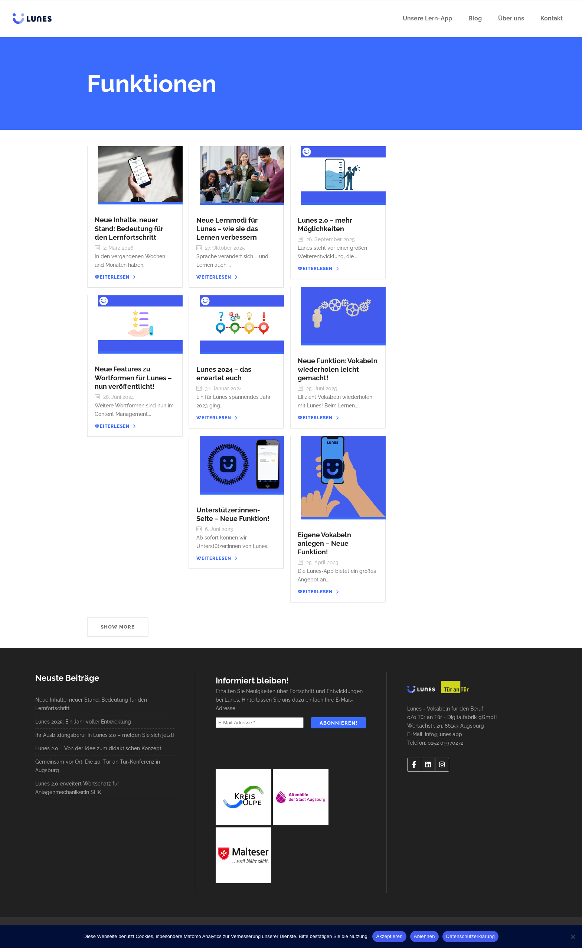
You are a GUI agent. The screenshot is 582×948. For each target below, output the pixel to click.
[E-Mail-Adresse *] (260, 722)
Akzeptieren (389, 936)
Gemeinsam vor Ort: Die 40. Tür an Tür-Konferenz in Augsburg (97, 766)
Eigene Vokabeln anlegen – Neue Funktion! (324, 543)
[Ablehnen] (572, 936)
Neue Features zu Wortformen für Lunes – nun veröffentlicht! (133, 377)
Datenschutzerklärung (470, 936)
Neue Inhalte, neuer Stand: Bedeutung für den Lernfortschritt (129, 228)
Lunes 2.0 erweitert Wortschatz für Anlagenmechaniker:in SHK (77, 788)
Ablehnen (424, 936)
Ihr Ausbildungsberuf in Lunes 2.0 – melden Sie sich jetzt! (104, 735)
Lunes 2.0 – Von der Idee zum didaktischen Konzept (98, 748)
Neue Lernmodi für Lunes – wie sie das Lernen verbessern (227, 228)
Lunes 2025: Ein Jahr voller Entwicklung (83, 722)
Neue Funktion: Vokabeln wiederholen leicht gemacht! (337, 369)
